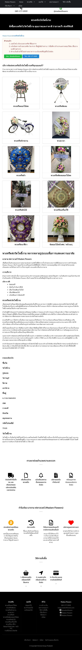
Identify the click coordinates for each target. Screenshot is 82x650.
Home (21, 2)
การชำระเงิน (43, 605)
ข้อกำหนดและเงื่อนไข (51, 640)
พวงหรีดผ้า (11, 615)
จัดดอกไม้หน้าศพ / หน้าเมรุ (11, 627)
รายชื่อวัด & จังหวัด (11, 630)
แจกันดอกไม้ (28, 610)
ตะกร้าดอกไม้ (28, 608)
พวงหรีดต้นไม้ (10, 619)
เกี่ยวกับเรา (43, 612)
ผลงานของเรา (54, 2)
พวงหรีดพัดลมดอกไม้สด (11, 617)
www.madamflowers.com (66, 608)
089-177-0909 (66, 605)
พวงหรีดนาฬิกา (11, 624)
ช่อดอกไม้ (28, 605)
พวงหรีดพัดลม (11, 608)
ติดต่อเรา (43, 615)
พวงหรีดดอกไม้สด (11, 605)
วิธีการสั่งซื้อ (67, 2)
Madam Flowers (66, 613)
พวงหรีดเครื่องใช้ (11, 622)
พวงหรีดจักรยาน (11, 610)
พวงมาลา (11, 612)
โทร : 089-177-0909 (31, 56)
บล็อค (20, 6)
